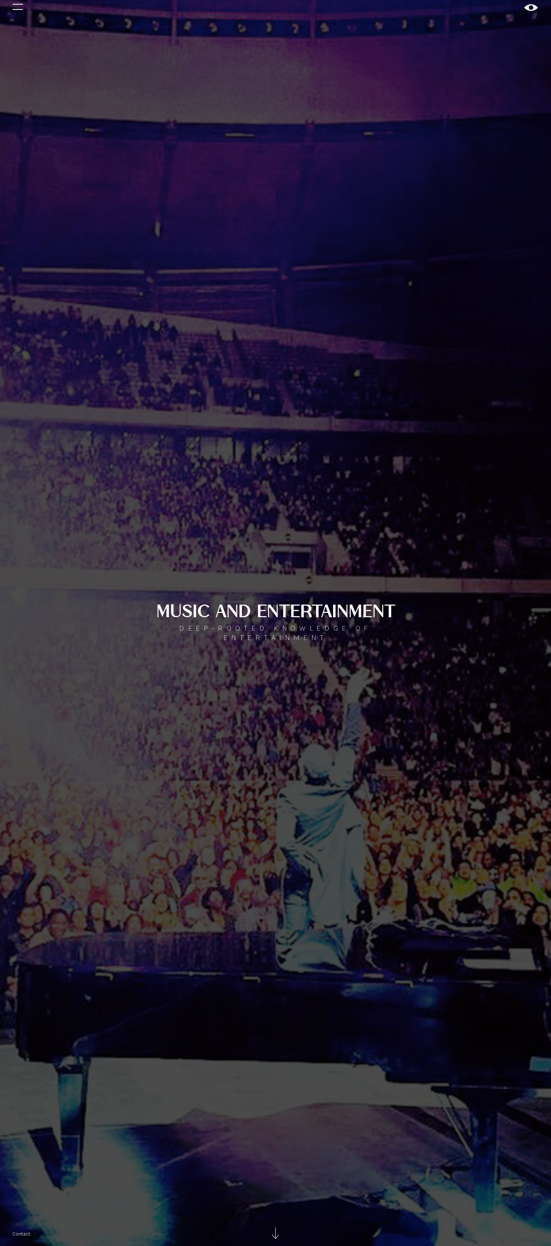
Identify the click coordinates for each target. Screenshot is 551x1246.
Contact (21, 1234)
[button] (17, 7)
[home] (531, 8)
